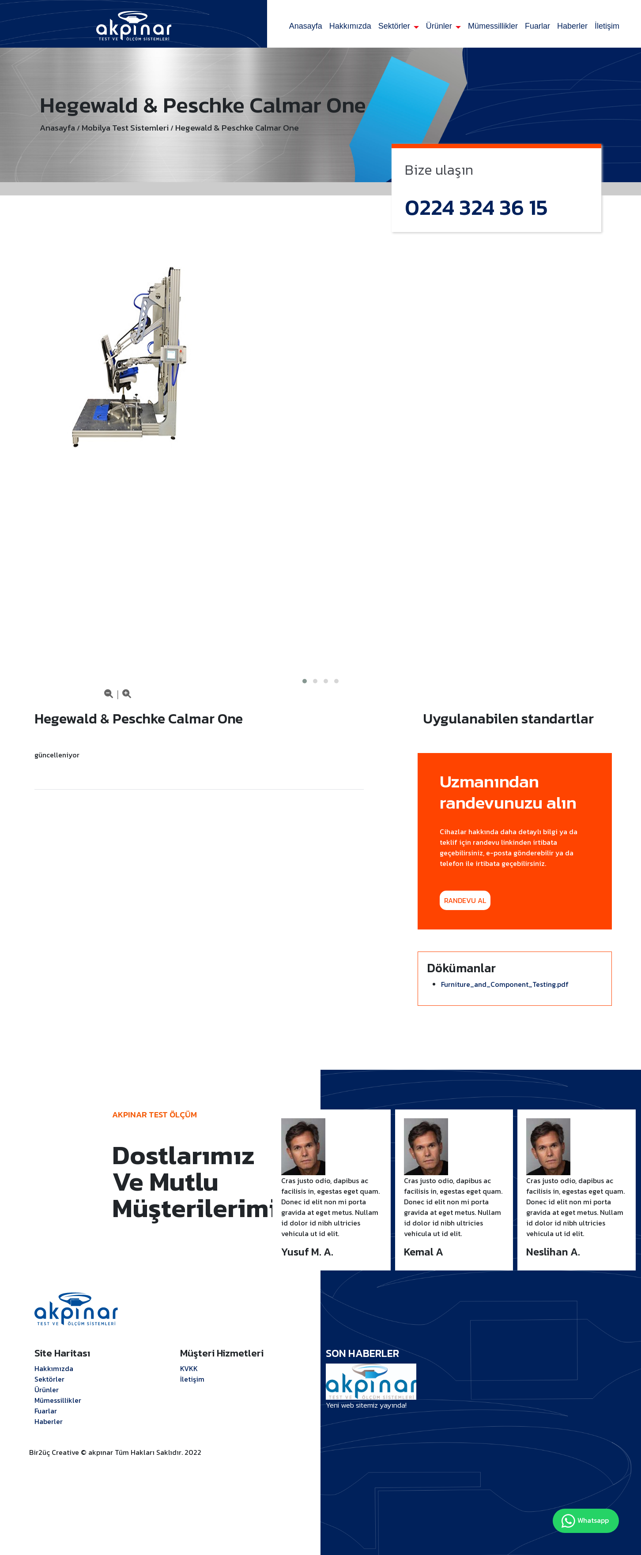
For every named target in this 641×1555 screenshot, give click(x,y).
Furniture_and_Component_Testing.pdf (505, 984)
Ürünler (440, 26)
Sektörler (395, 26)
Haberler (572, 26)
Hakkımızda (350, 26)
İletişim (607, 26)
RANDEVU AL (465, 900)
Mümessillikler (493, 26)
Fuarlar (537, 26)
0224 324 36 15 (476, 207)
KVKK (189, 1368)
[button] (304, 681)
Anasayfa (305, 26)
